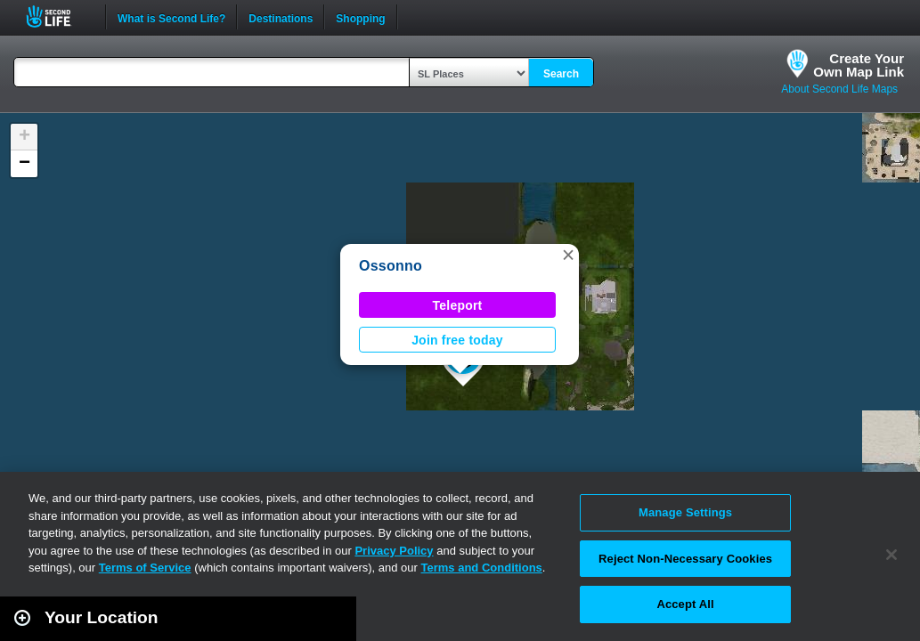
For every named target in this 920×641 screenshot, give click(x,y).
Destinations (280, 16)
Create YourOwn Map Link (858, 65)
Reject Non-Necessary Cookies (685, 558)
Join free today (457, 340)
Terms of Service (145, 567)
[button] (568, 254)
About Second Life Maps (839, 89)
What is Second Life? (171, 16)
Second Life (58, 16)
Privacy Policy (393, 550)
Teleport (458, 305)
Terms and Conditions (481, 567)
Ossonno (390, 265)
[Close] (891, 554)
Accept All (684, 604)
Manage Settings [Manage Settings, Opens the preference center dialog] (685, 512)
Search (561, 74)
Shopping (360, 16)
